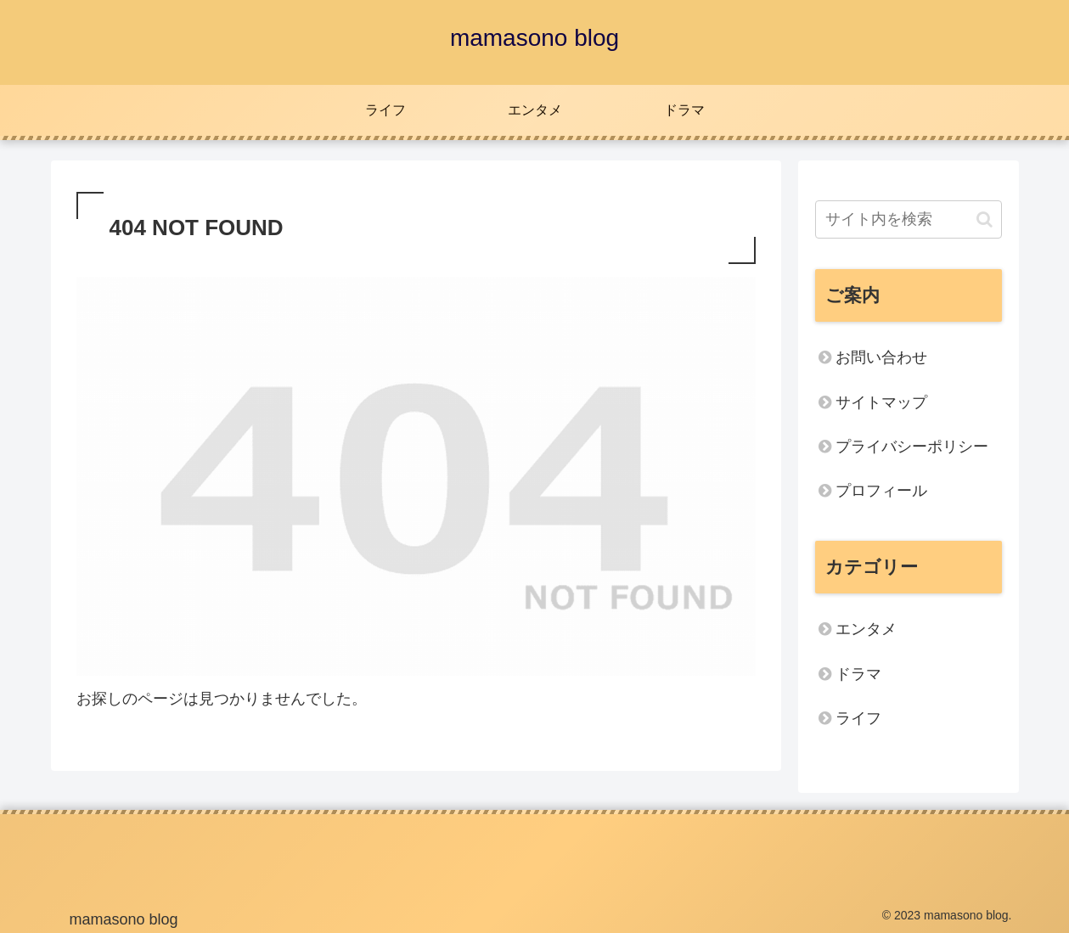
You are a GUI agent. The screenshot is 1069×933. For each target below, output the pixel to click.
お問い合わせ (881, 357)
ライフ (858, 718)
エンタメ (866, 629)
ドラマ (858, 674)
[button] (984, 219)
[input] (908, 219)
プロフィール (881, 490)
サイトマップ (881, 402)
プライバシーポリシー (912, 446)
